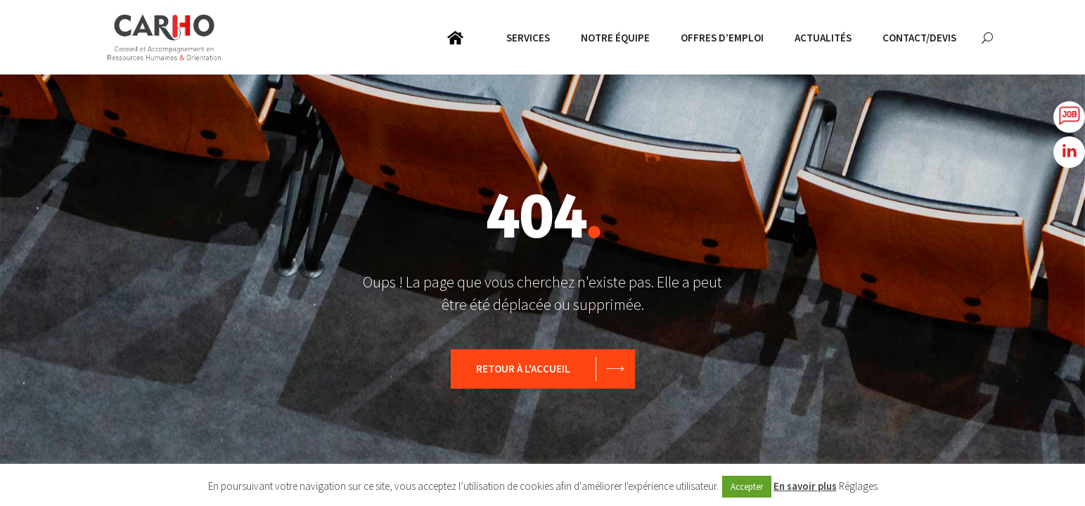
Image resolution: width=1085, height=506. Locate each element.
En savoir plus (805, 486)
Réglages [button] (858, 486)
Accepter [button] (747, 487)
